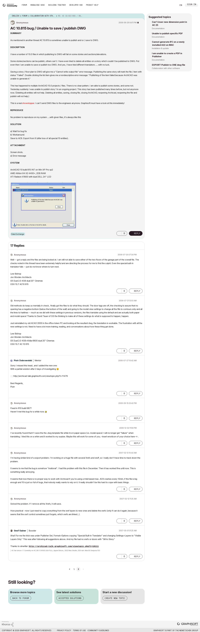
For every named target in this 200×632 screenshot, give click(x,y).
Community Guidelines (98, 630)
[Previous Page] (69, 569)
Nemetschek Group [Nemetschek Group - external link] (188, 630)
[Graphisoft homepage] (187, 624)
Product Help (92, 5)
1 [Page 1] (74, 569)
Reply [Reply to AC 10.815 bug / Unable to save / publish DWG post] (137, 233)
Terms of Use (79, 630)
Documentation (158, 28)
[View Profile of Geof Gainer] (20, 530)
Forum (24, 5)
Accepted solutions (70, 598)
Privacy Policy (64, 630)
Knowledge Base (37, 5)
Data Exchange (17, 234)
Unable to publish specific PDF (167, 33)
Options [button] (141, 16)
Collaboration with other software (166, 68)
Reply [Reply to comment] (137, 291)
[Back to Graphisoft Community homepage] (10, 5)
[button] (119, 233)
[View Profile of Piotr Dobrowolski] (23, 360)
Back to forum (20, 598)
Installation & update (160, 48)
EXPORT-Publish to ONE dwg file (168, 65)
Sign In (191, 5)
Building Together (57, 5)
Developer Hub (76, 5)
